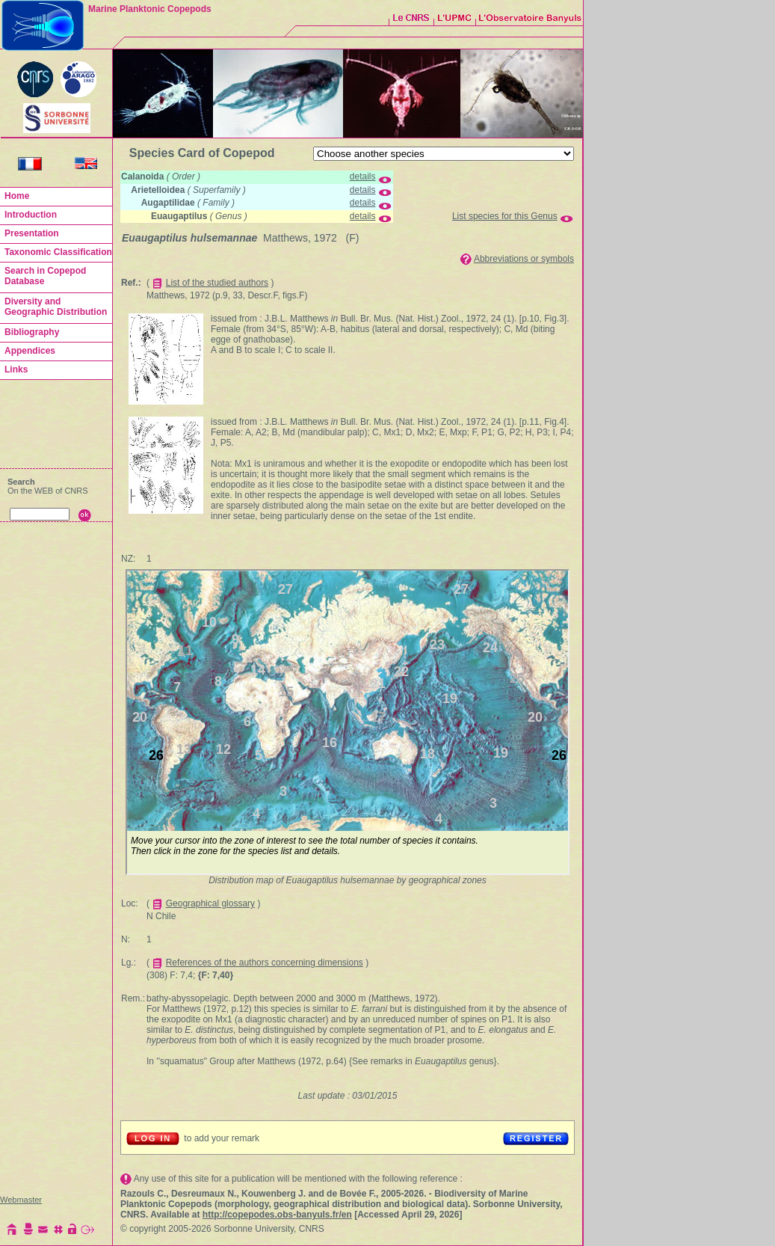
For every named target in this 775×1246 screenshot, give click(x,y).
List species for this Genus (505, 216)
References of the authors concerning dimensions (264, 962)
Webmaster (21, 1199)
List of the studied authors (217, 282)
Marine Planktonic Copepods (149, 9)
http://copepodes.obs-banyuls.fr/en (277, 1214)
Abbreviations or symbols (524, 259)
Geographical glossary (210, 903)
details (363, 176)
